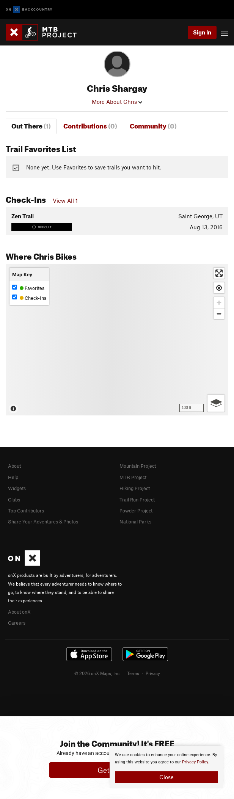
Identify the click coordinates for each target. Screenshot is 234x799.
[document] (166, 767)
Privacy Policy (195, 762)
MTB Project (132, 477)
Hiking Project (134, 488)
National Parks (135, 522)
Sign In (202, 32)
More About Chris (117, 101)
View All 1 (65, 200)
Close (166, 777)
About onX (19, 612)
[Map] (117, 339)
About (14, 466)
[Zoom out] (219, 313)
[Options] (216, 403)
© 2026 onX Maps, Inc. (97, 673)
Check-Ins (29, 298)
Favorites (28, 288)
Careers (16, 623)
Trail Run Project (137, 500)
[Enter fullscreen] (219, 273)
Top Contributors (26, 511)
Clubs (14, 500)
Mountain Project (137, 466)
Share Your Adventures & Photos (43, 522)
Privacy (153, 673)
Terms (133, 673)
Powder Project (135, 511)
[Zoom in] (219, 302)
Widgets (17, 488)
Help (13, 477)
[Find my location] (219, 287)
